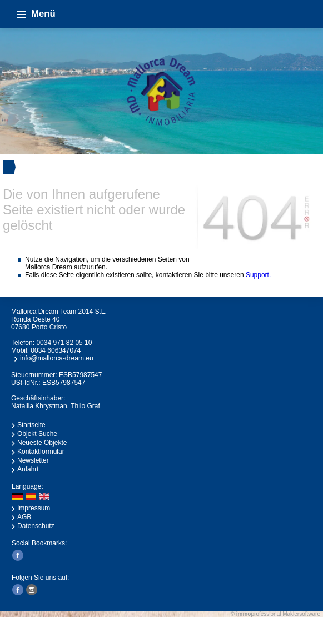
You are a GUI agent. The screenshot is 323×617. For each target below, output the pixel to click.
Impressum (33, 508)
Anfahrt (28, 469)
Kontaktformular (40, 451)
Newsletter (33, 460)
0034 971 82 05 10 (64, 343)
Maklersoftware (301, 614)
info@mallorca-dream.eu (56, 358)
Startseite (31, 425)
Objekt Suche (37, 434)
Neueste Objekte (42, 443)
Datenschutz (35, 526)
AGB (24, 517)
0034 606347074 (56, 350)
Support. (258, 275)
